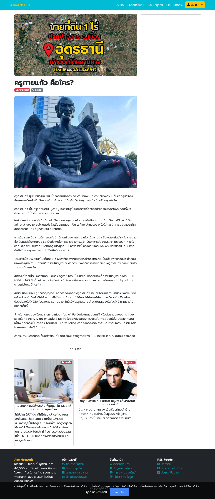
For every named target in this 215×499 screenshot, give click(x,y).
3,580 (37, 90)
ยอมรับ (119, 492)
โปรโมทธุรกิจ (155, 5)
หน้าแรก (119, 5)
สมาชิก (194, 5)
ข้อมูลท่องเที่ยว (121, 468)
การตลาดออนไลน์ (123, 472)
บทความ (178, 5)
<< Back (75, 349)
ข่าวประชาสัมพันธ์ (74, 477)
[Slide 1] (69, 71)
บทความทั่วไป (22, 90)
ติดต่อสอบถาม (120, 464)
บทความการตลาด (75, 472)
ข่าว (168, 5)
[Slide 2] (75, 71)
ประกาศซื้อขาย (135, 5)
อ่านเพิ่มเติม (99, 492)
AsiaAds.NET (20, 5)
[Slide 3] (82, 71)
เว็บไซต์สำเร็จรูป (121, 477)
